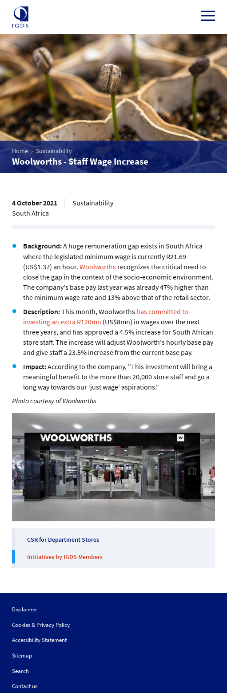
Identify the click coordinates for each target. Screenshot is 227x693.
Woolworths (98, 266)
